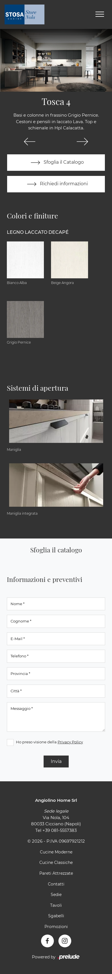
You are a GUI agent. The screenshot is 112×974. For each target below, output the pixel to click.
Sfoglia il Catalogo (56, 162)
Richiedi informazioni (56, 184)
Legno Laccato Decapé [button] (38, 232)
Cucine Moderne (56, 852)
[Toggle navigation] (99, 14)
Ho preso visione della (49, 742)
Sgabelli (56, 915)
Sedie (56, 894)
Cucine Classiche (56, 862)
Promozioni (56, 926)
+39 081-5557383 (59, 830)
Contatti (56, 884)
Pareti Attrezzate (56, 873)
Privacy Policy (70, 742)
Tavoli (56, 905)
